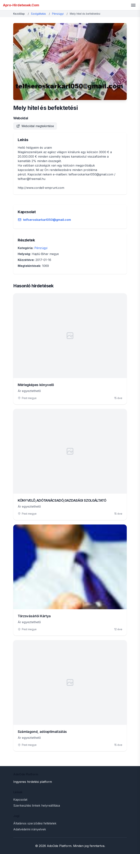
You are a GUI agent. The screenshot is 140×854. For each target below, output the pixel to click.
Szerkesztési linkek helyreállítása (36, 805)
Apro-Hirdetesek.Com (21, 5)
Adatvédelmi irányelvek (29, 829)
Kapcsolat (20, 799)
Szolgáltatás (38, 13)
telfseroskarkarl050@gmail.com (47, 220)
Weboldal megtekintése (35, 126)
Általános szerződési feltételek (34, 823)
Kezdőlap (19, 13)
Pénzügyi (58, 13)
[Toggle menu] (133, 5)
